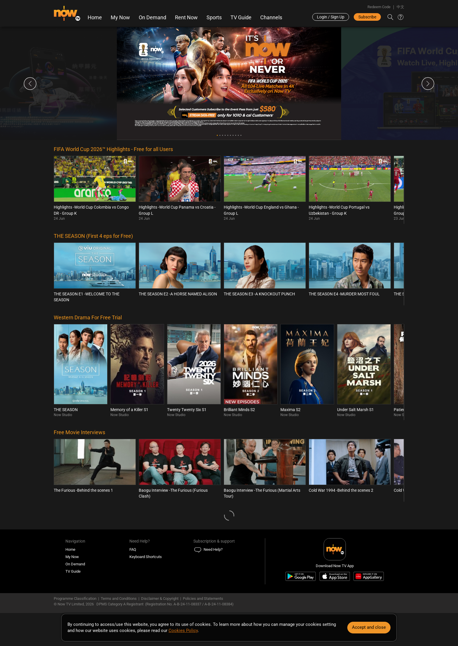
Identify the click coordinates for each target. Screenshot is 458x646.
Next (428, 83)
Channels (271, 17)
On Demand (152, 17)
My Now (120, 17)
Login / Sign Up (330, 17)
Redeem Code (379, 7)
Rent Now (186, 17)
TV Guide (240, 17)
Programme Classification (75, 598)
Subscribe (367, 17)
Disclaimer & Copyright (159, 598)
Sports (214, 17)
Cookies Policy (183, 630)
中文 (400, 7)
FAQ (132, 549)
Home (95, 17)
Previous (30, 83)
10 (241, 135)
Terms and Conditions (119, 598)
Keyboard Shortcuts (145, 557)
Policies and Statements (203, 598)
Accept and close (369, 627)
